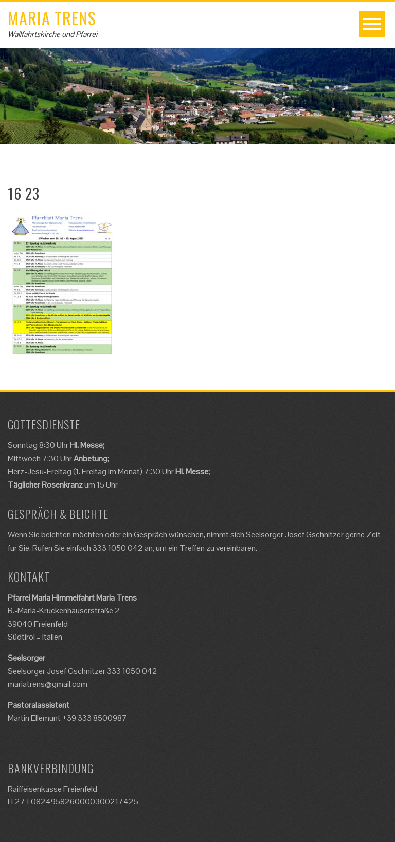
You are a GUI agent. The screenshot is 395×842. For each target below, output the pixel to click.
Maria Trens (52, 18)
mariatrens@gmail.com (47, 684)
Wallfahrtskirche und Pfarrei (52, 34)
